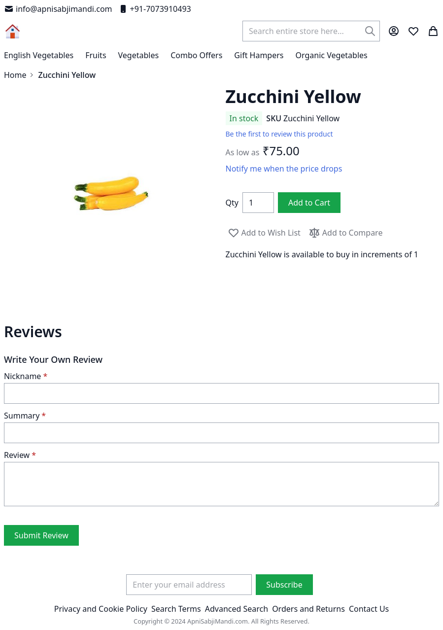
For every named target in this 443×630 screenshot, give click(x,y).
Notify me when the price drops (284, 168)
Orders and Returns (308, 608)
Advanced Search (236, 608)
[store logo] (12, 31)
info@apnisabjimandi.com (58, 8)
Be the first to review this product (279, 134)
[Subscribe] (284, 584)
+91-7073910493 (154, 8)
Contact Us (369, 608)
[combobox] (311, 31)
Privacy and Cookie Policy (100, 608)
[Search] (370, 31)
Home (15, 75)
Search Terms (176, 608)
